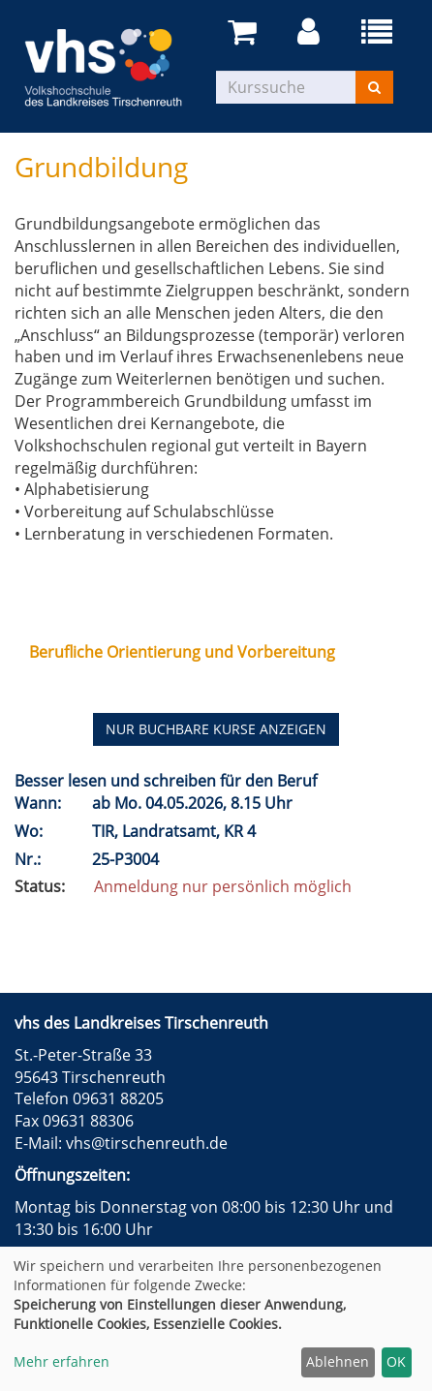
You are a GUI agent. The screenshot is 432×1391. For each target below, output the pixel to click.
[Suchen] (374, 87)
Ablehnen (337, 1361)
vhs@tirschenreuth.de (147, 1143)
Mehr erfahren (61, 1361)
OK (396, 1361)
